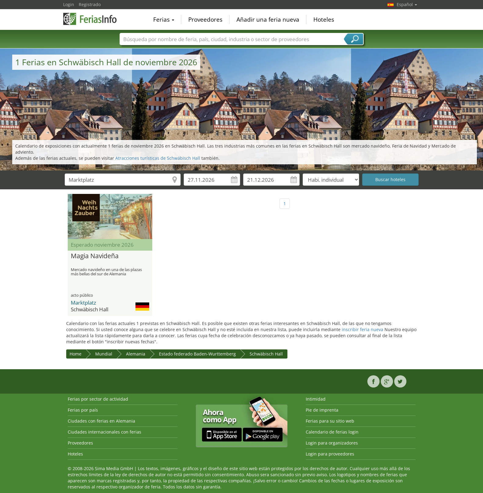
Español (407, 4)
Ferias (163, 19)
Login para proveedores (330, 454)
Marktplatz (83, 302)
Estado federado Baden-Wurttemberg (197, 354)
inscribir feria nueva (362, 329)
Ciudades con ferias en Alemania (101, 421)
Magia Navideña (95, 256)
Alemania (135, 354)
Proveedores (205, 19)
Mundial (103, 354)
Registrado (90, 4)
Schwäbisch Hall (266, 354)
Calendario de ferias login (332, 432)
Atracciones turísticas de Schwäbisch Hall (157, 158)
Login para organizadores (332, 443)
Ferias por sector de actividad (98, 399)
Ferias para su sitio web (330, 421)
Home (75, 354)
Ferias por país (83, 410)
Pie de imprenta (322, 410)
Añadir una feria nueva (267, 19)
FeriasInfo (93, 19)
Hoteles (323, 19)
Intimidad (316, 399)
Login (68, 4)
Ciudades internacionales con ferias (104, 432)
